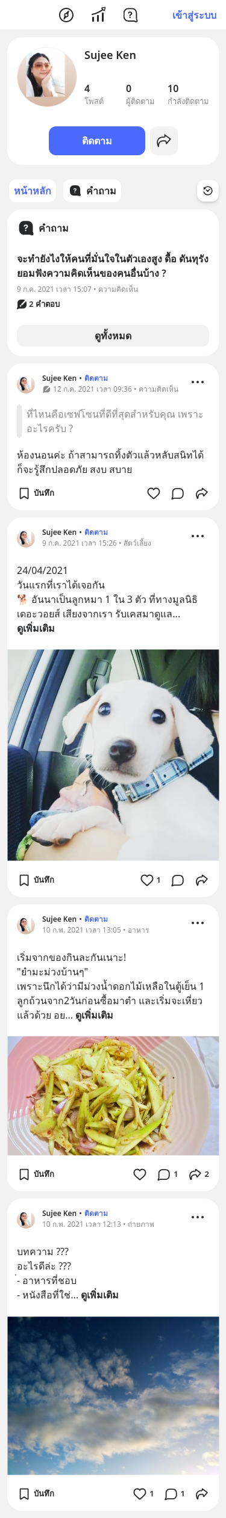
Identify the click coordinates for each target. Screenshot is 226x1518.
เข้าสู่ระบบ (194, 15)
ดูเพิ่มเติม (36, 628)
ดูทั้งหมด (113, 335)
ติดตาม (97, 140)
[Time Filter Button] (208, 191)
